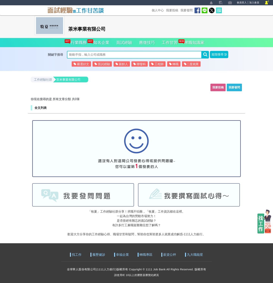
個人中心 (158, 10)
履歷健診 (98, 254)
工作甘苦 (170, 42)
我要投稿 (172, 10)
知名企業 (100, 41)
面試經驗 (124, 42)
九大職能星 (195, 254)
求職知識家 (193, 41)
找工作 (77, 254)
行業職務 (78, 41)
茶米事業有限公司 (68, 79)
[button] (219, 54)
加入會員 (254, 2)
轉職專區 (146, 254)
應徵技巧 (147, 42)
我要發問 (186, 10)
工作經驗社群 (43, 79)
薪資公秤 (169, 254)
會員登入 (242, 2)
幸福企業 (122, 254)
